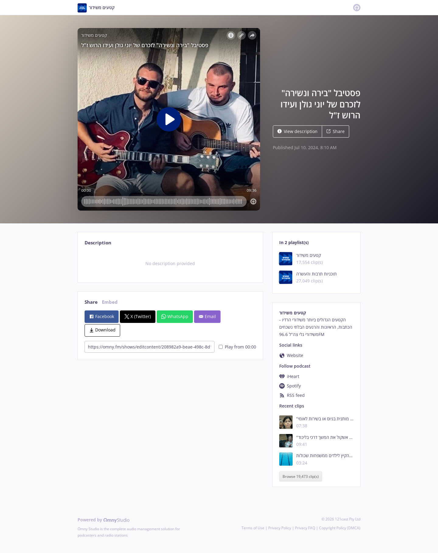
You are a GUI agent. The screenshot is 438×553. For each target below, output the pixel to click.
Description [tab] (98, 243)
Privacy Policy (279, 527)
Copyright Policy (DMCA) (339, 527)
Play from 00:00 (237, 347)
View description (297, 131)
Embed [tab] (110, 302)
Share (335, 131)
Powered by (104, 520)
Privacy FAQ (305, 527)
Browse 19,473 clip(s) (301, 476)
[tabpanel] (170, 263)
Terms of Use (253, 527)
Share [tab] (91, 302)
